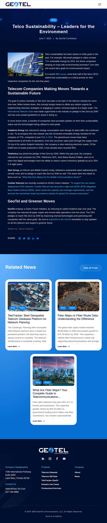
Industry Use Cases (50, 485)
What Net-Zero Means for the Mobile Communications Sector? (52, 177)
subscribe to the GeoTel (60, 219)
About (77, 473)
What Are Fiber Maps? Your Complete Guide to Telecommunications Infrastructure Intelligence (50, 394)
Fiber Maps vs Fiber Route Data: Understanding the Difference (78, 317)
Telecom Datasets (49, 473)
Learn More (12, 346)
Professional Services (51, 489)
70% (47, 61)
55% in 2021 (46, 137)
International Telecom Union (21, 111)
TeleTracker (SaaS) (49, 481)
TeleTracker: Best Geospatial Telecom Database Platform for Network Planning (27, 319)
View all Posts (91, 268)
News (22, 308)
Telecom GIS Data (49, 477)
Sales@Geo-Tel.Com (15, 489)
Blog (54, 20)
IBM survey (61, 74)
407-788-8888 (12, 492)
